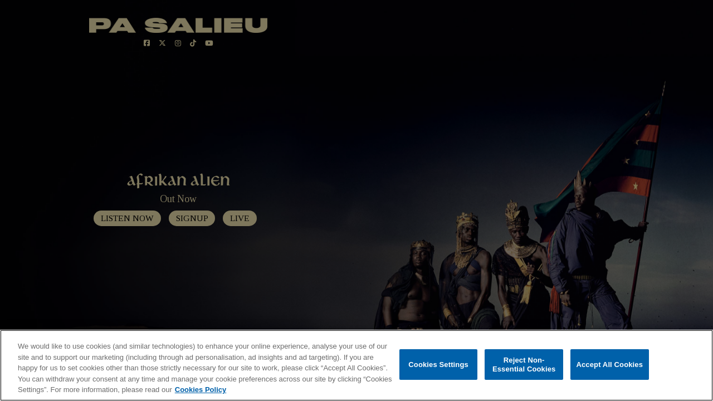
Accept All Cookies (609, 364)
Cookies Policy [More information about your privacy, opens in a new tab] (200, 389)
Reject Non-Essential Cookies (523, 364)
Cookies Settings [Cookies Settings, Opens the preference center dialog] (438, 364)
